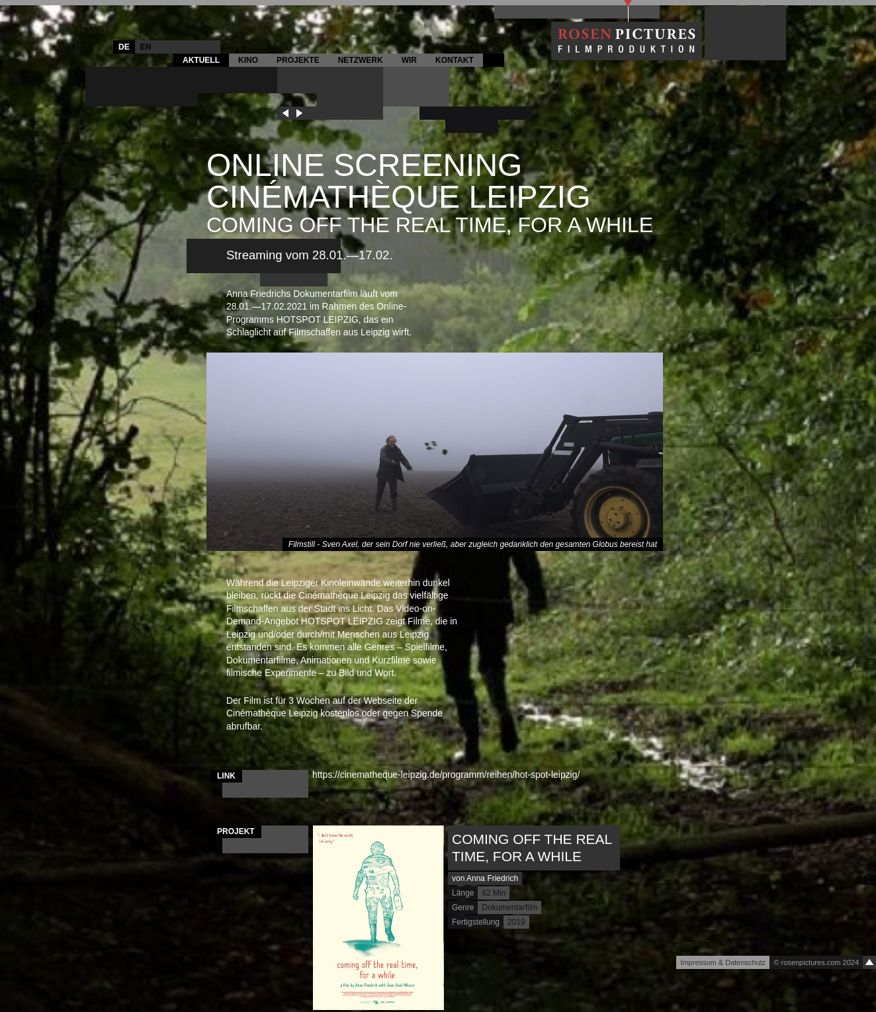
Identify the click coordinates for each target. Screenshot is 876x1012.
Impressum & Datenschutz (723, 962)
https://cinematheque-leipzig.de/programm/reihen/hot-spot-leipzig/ (451, 774)
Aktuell (201, 60)
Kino (248, 60)
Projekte (298, 60)
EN (146, 47)
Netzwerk (360, 60)
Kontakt (454, 60)
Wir (409, 60)
